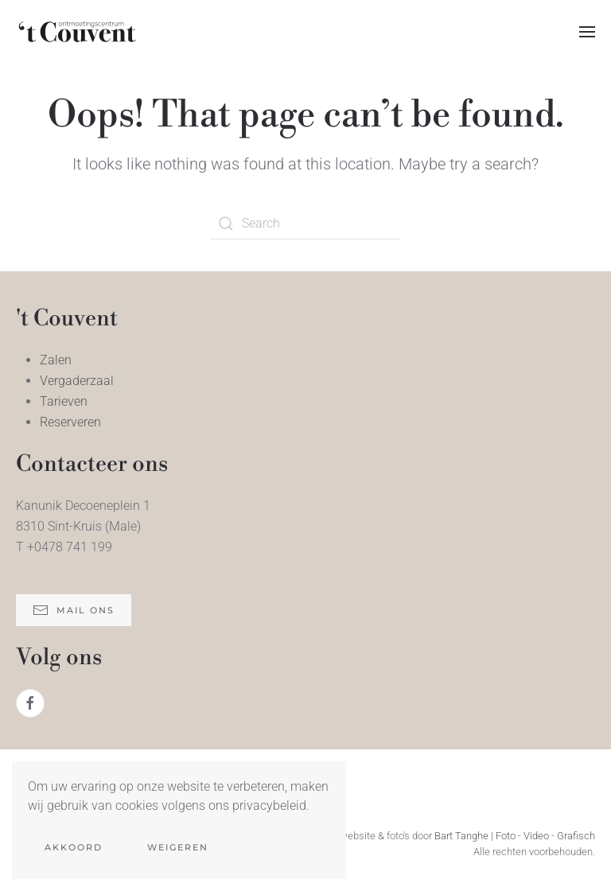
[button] (587, 32)
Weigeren (177, 847)
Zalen (56, 360)
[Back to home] (77, 32)
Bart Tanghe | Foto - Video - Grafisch (514, 836)
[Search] (305, 223)
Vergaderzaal (77, 380)
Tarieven (64, 401)
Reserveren (70, 422)
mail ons (74, 610)
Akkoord (74, 847)
